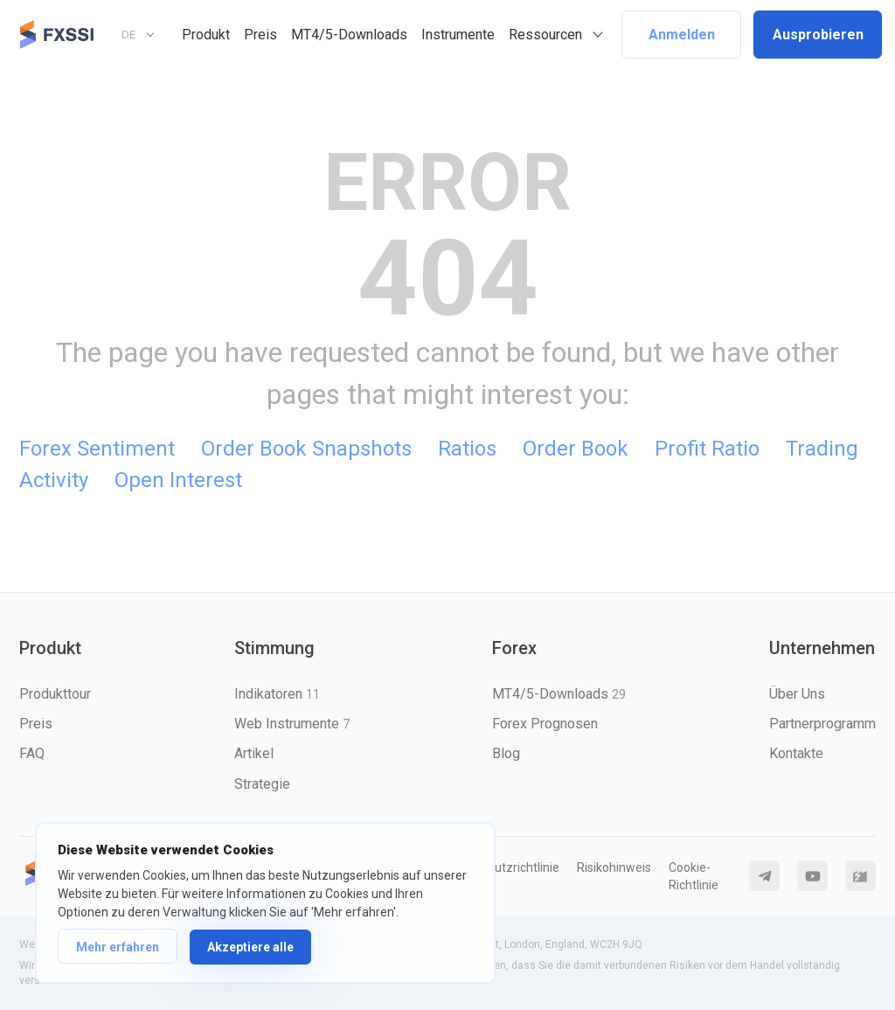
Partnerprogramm (822, 723)
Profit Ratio (707, 448)
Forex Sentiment (97, 448)
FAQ (32, 753)
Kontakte (796, 753)
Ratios (467, 448)
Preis (260, 34)
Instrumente (458, 34)
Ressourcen (545, 34)
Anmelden (682, 34)
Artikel (254, 753)
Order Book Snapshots (306, 448)
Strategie (262, 784)
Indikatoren (277, 694)
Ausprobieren (818, 34)
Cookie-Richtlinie (693, 876)
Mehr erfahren (117, 947)
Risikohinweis (614, 867)
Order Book (575, 448)
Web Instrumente (292, 723)
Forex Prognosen (545, 723)
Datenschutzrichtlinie (500, 867)
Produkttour (55, 694)
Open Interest (178, 480)
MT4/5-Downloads (349, 34)
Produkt (206, 34)
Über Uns (797, 694)
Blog (506, 753)
